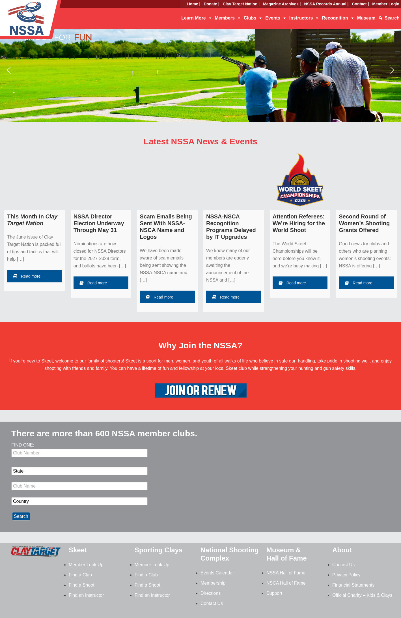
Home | (193, 4)
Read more (26, 276)
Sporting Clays (158, 550)
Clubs (250, 18)
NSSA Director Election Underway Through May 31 (99, 223)
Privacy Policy (346, 574)
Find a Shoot (81, 585)
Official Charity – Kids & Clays (362, 595)
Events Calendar (217, 572)
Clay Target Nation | (241, 4)
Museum (366, 18)
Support (274, 593)
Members (225, 18)
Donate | (211, 4)
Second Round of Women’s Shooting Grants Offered (364, 223)
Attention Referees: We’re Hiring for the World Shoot (299, 223)
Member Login (385, 4)
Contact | (360, 4)
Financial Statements (353, 585)
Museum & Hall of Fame (286, 554)
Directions (210, 593)
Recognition (335, 18)
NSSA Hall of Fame (285, 572)
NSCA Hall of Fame (286, 583)
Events (272, 18)
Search (392, 18)
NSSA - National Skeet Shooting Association (45, 21)
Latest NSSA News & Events (200, 141)
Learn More (193, 18)
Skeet (78, 550)
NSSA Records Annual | (326, 4)
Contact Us (211, 603)
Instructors (301, 18)
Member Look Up (86, 564)
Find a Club (80, 574)
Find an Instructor (86, 595)
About (342, 550)
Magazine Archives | (282, 4)
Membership (212, 583)
